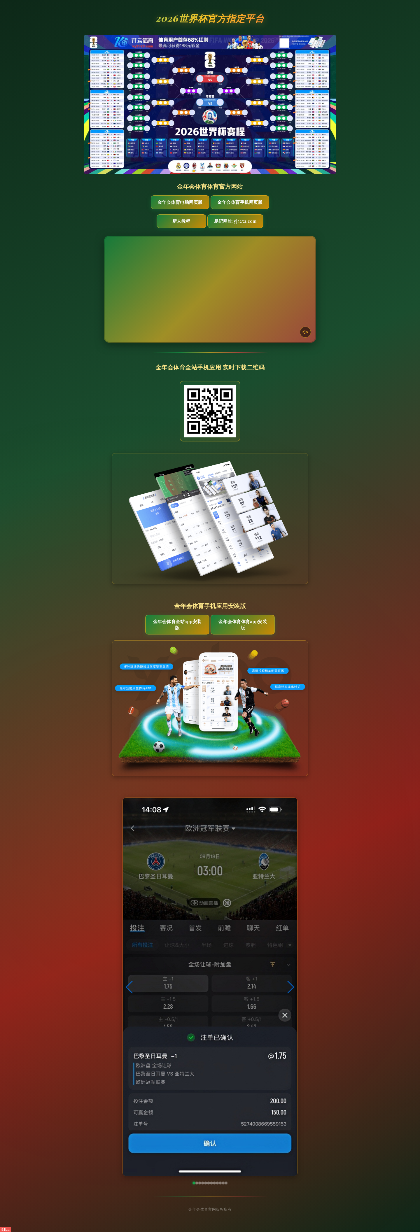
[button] (130, 987)
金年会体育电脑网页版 (180, 202)
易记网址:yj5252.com (235, 221)
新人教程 (181, 221)
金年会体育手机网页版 (239, 202)
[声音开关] (305, 332)
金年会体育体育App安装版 (242, 624)
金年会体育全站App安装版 (177, 624)
